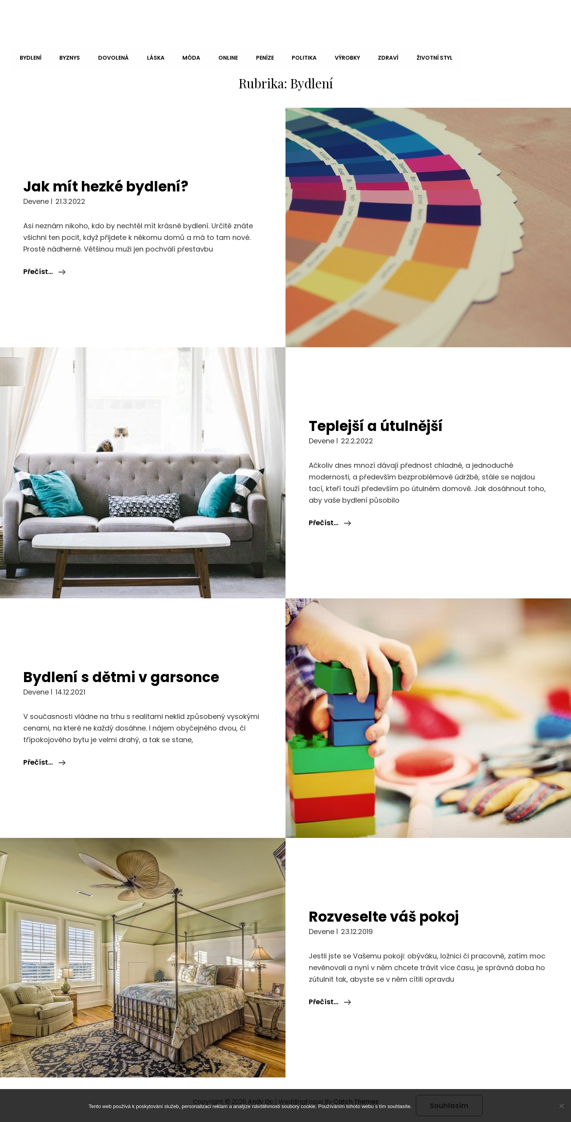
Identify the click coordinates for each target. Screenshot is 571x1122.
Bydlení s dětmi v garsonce (122, 676)
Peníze (261, 57)
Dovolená (112, 57)
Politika (299, 57)
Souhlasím (449, 1105)
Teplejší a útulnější (378, 425)
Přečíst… (44, 270)
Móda (188, 57)
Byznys (69, 57)
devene (36, 200)
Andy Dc (36, 16)
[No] (561, 1106)
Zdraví (382, 57)
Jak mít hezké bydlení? (107, 185)
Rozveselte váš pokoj (385, 915)
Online (224, 57)
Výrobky (342, 57)
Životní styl (428, 57)
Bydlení (30, 57)
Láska (153, 57)
